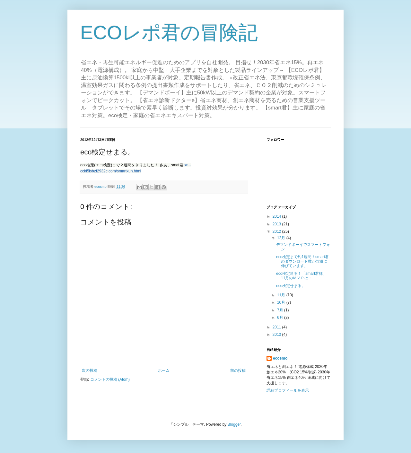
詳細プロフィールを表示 (288, 390)
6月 (280, 317)
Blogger (234, 424)
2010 (277, 334)
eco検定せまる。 (290, 285)
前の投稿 (238, 370)
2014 (277, 216)
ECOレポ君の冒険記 (169, 32)
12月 (281, 238)
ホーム (164, 370)
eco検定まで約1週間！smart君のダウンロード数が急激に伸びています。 (302, 261)
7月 (280, 310)
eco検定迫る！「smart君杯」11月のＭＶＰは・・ (301, 275)
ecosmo (280, 358)
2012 (277, 231)
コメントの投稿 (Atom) (110, 379)
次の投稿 (89, 370)
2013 (277, 224)
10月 (281, 302)
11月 (281, 295)
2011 (277, 327)
